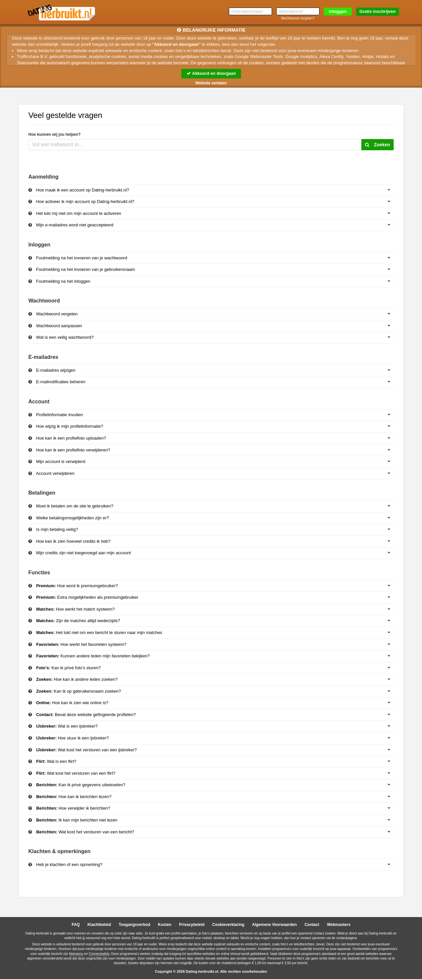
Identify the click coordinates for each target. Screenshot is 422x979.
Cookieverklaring (228, 925)
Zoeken (377, 144)
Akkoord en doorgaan (211, 73)
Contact (312, 925)
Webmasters (338, 925)
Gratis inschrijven (377, 11)
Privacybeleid (191, 925)
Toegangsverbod (134, 925)
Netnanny (76, 954)
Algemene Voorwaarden (274, 925)
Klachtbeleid (99, 925)
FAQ (76, 925)
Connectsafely (99, 954)
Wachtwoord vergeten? (298, 18)
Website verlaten (210, 83)
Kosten (164, 925)
